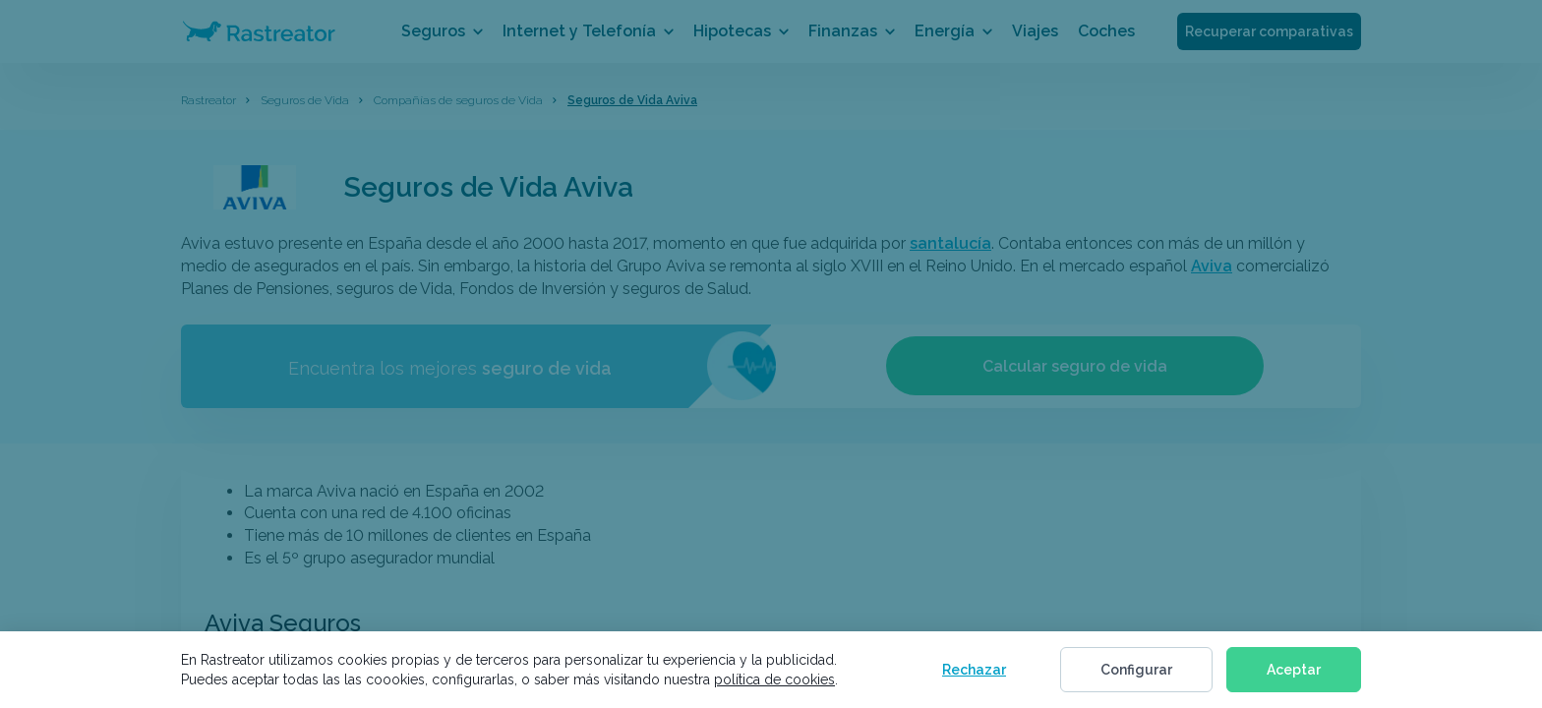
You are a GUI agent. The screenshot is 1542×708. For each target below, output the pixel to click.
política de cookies (774, 679)
